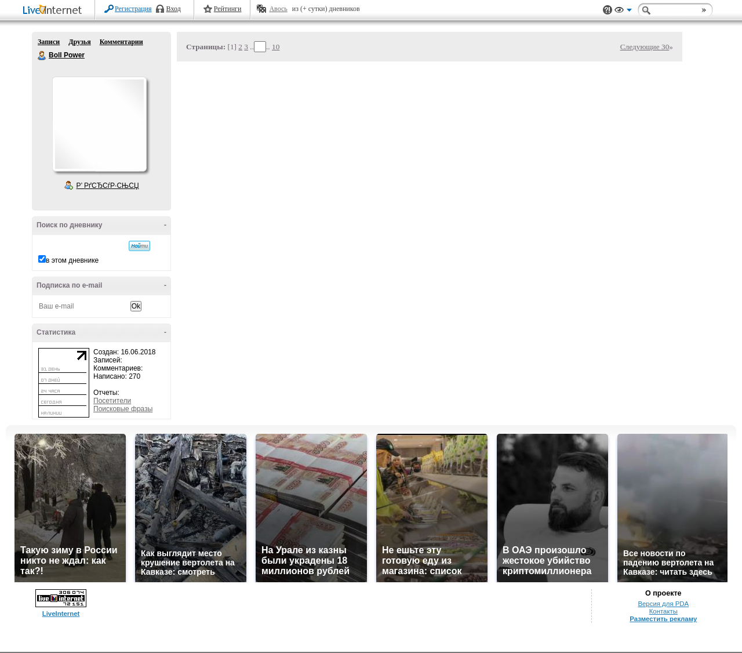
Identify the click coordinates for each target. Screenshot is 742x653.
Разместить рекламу (663, 618)
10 (275, 46)
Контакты (663, 611)
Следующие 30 (645, 46)
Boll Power (42, 55)
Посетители (112, 401)
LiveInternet (54, 11)
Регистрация (133, 9)
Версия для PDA (663, 603)
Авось (278, 9)
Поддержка (607, 10)
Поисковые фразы (122, 409)
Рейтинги (228, 9)
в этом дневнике (72, 260)
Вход (173, 9)
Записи (49, 42)
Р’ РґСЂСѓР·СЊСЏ (108, 186)
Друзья (79, 42)
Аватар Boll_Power (99, 124)
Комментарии (121, 42)
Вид (623, 11)
